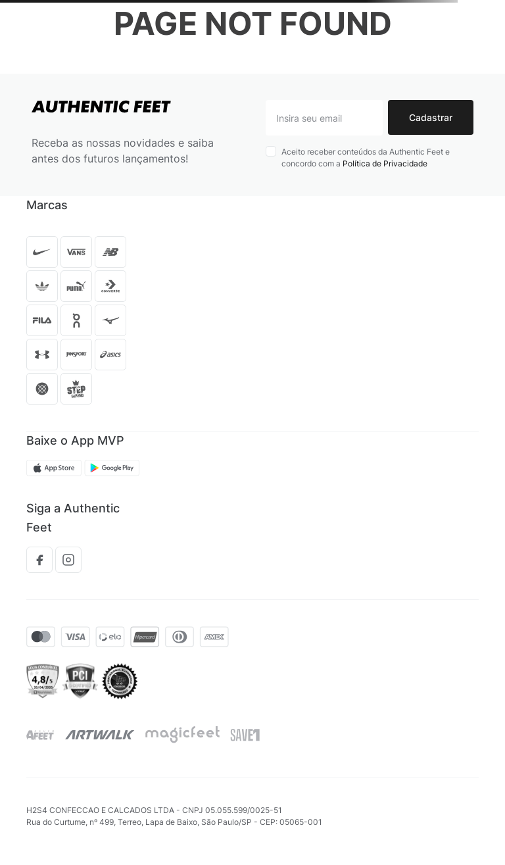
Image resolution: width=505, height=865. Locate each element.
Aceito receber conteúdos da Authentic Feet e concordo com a (365, 157)
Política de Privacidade (385, 163)
